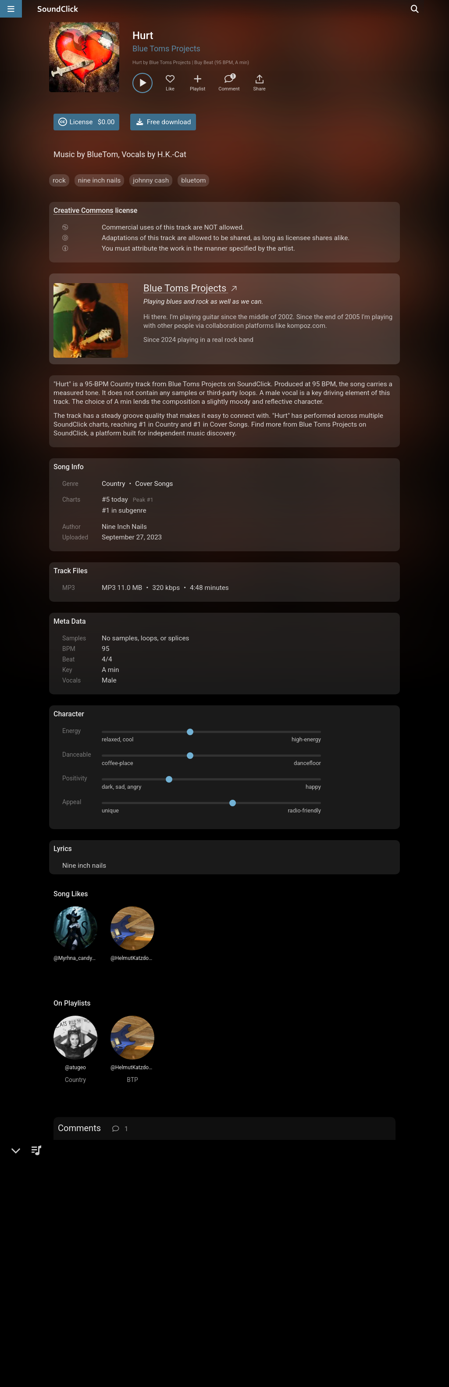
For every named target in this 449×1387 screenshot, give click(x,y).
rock (59, 180)
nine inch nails (99, 180)
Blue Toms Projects (166, 48)
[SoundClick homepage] (57, 9)
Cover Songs (154, 484)
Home (67, 1317)
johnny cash (151, 180)
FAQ (90, 1317)
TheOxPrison (102, 1179)
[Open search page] (440, 9)
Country (113, 484)
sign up (88, 1151)
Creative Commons (83, 210)
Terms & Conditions (134, 1317)
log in (120, 1151)
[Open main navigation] (11, 9)
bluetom (193, 180)
